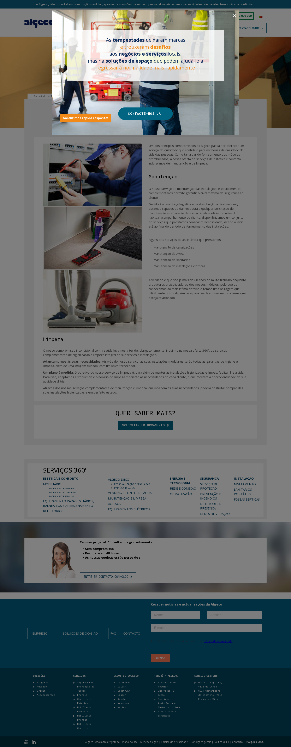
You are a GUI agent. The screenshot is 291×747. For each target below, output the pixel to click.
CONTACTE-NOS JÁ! (145, 113)
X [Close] (234, 15)
